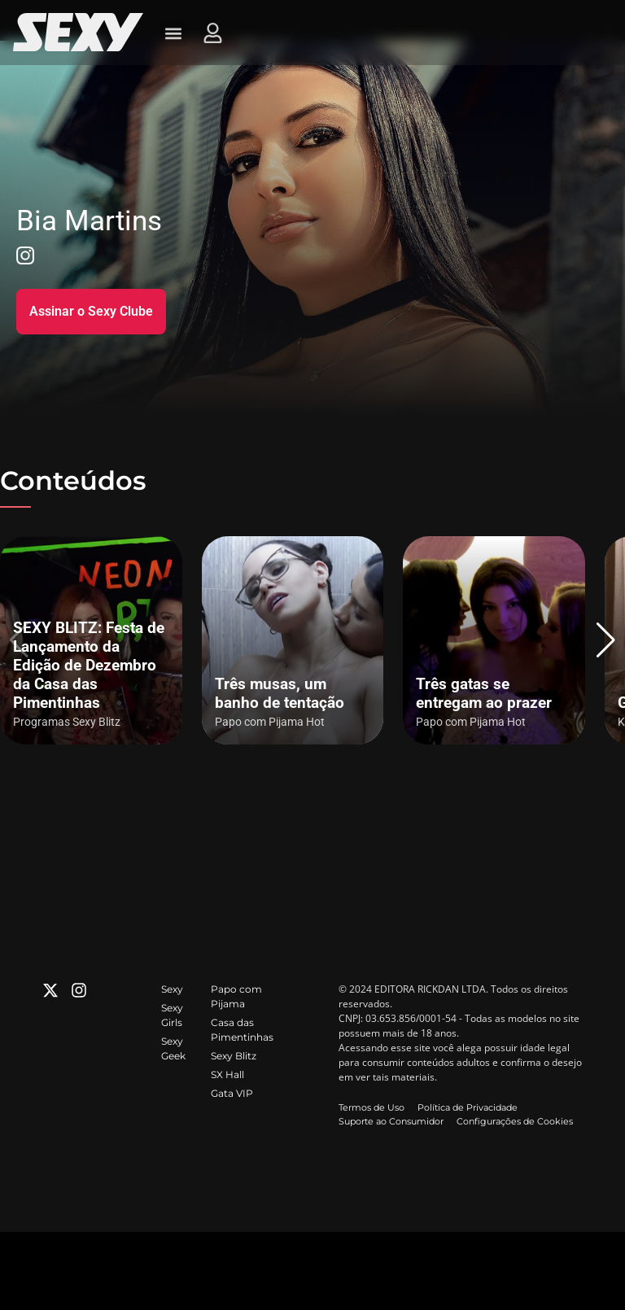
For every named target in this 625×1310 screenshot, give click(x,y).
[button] (606, 640)
